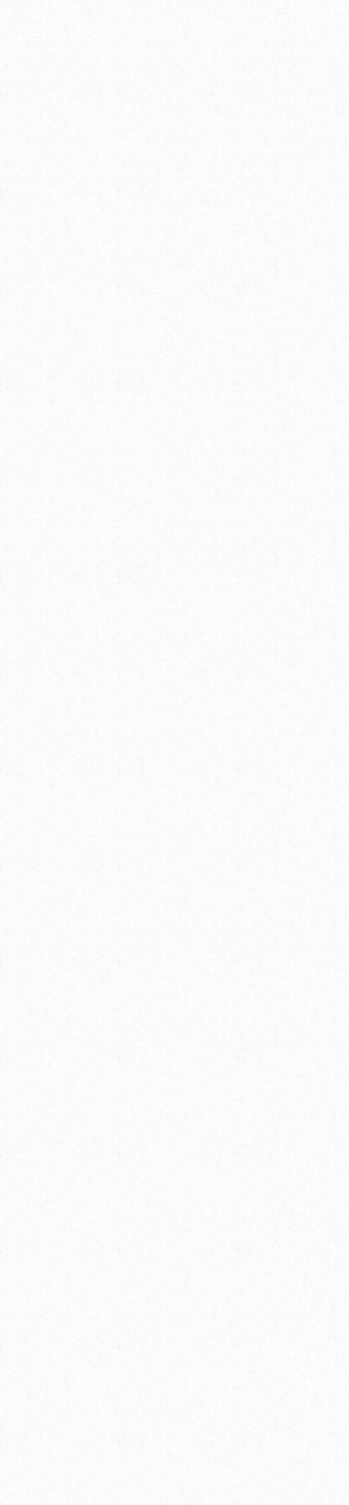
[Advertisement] (174, 74)
